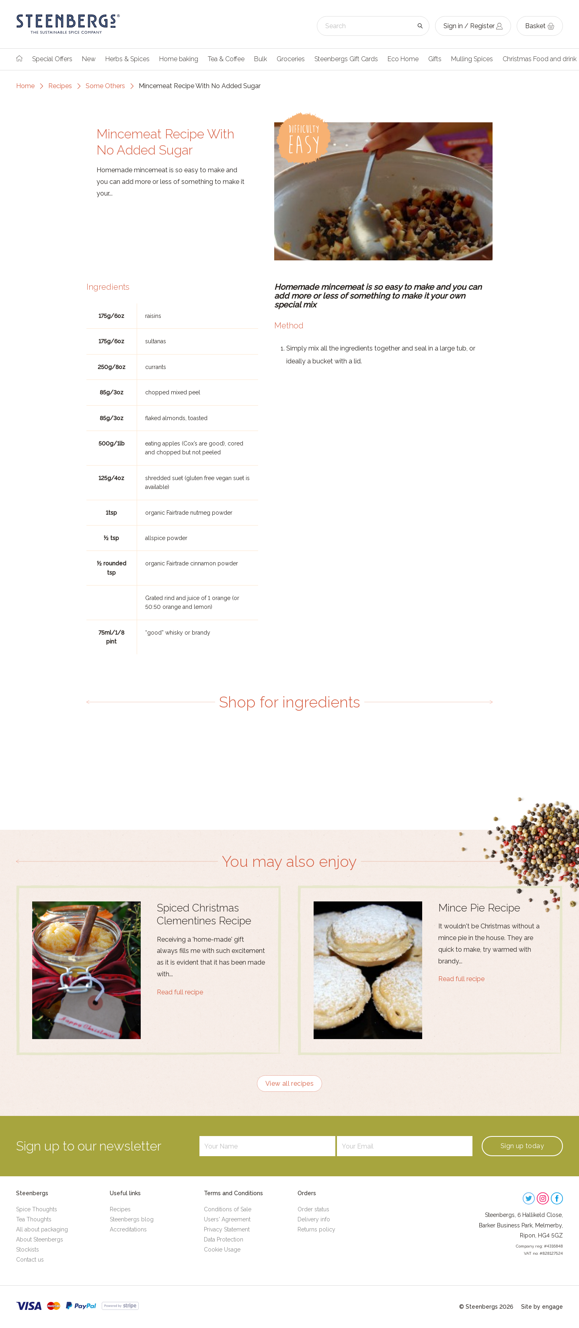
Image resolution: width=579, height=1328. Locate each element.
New (89, 59)
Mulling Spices (472, 59)
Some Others (105, 86)
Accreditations (128, 1229)
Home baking (178, 59)
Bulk (260, 59)
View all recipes (289, 1083)
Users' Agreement (227, 1219)
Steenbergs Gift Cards (346, 59)
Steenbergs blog (132, 1219)
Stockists (27, 1249)
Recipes (60, 86)
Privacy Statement (227, 1229)
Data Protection (223, 1239)
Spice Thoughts (36, 1209)
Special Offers (52, 59)
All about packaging (42, 1229)
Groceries (291, 59)
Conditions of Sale (227, 1209)
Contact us (30, 1259)
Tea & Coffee (226, 59)
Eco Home (403, 59)
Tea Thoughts (33, 1219)
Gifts (434, 59)
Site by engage (542, 1306)
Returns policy (316, 1229)
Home (25, 86)
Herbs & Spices (127, 59)
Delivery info (314, 1219)
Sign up (522, 1146)
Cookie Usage (222, 1249)
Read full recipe (180, 992)
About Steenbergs (39, 1239)
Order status (313, 1209)
